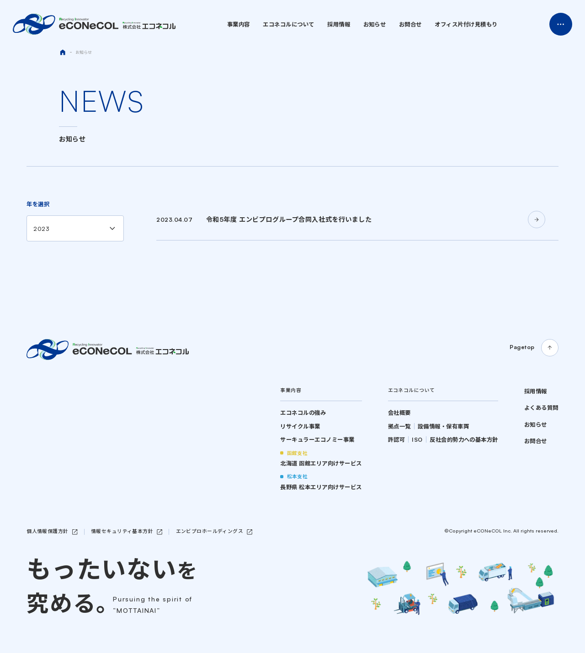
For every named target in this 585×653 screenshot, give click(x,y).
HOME (62, 52)
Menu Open (560, 24)
